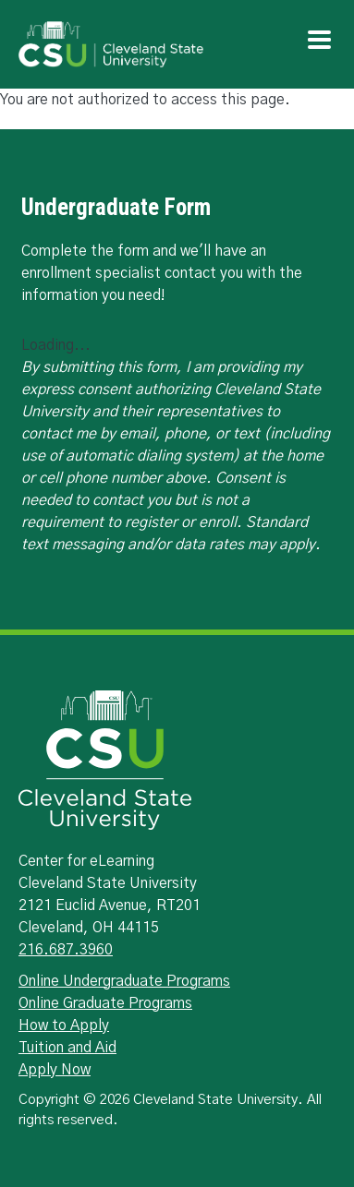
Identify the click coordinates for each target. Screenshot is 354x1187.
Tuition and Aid (67, 1047)
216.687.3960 (65, 949)
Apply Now (54, 1069)
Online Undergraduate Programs (124, 981)
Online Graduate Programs (105, 1003)
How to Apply (63, 1025)
